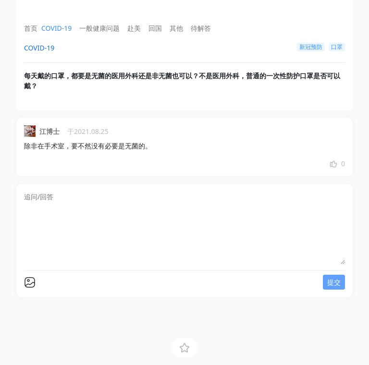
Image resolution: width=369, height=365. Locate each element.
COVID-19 (56, 28)
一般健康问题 (99, 28)
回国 (155, 28)
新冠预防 (310, 47)
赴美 (134, 28)
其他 (176, 28)
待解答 (201, 28)
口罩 (337, 47)
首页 (30, 28)
